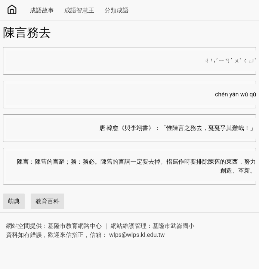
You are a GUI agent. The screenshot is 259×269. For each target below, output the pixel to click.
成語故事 (42, 10)
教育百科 (47, 201)
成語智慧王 (79, 10)
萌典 (14, 201)
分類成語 (117, 10)
